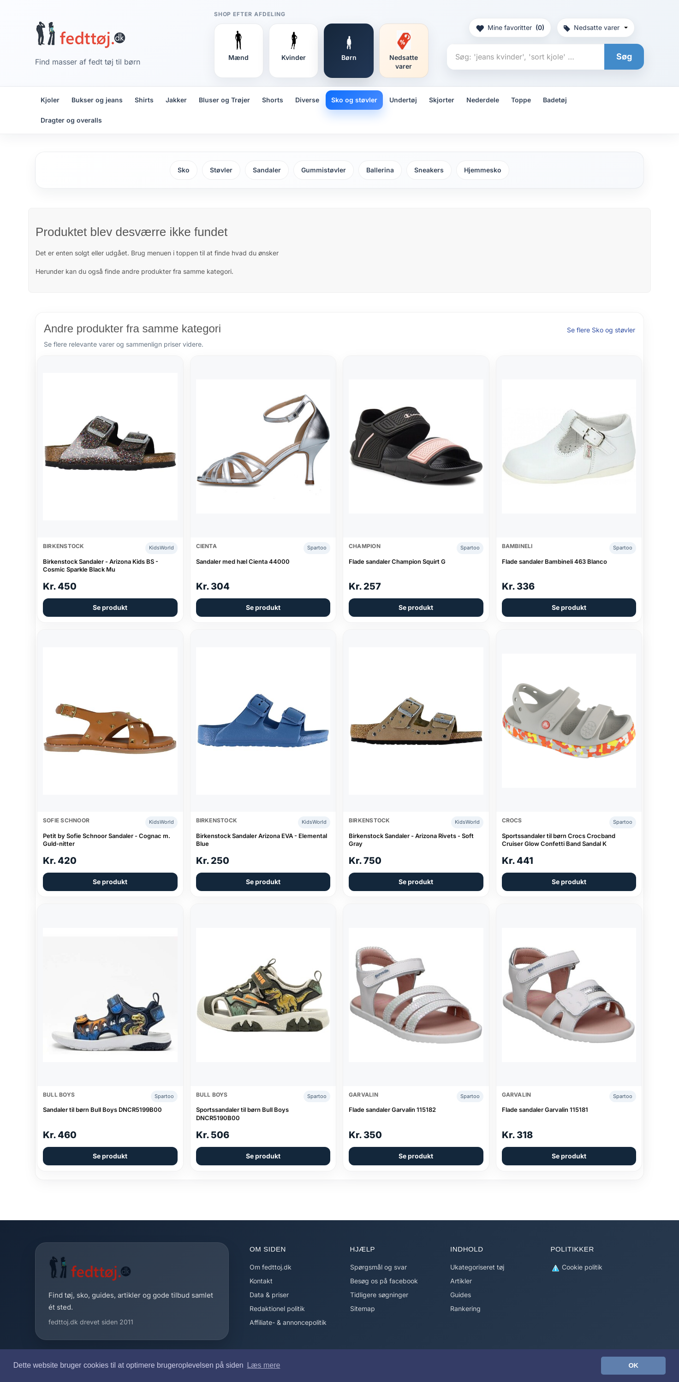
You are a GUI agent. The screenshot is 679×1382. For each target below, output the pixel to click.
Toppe (521, 100)
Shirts (144, 100)
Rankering (465, 1308)
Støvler (221, 170)
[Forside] (80, 34)
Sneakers (429, 170)
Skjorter (441, 100)
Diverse (307, 100)
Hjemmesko (482, 170)
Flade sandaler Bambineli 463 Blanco (554, 561)
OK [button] (633, 1365)
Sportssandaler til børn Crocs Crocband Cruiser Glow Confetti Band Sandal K (558, 840)
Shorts (272, 100)
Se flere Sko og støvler (601, 330)
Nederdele (482, 100)
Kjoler (50, 100)
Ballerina (380, 170)
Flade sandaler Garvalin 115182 (392, 1109)
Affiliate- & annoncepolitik (288, 1322)
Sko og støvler (354, 100)
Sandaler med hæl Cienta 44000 (243, 561)
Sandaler (267, 170)
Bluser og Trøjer (224, 100)
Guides (460, 1295)
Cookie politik (576, 1267)
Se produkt (110, 607)
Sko (184, 170)
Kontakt (261, 1281)
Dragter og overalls (71, 120)
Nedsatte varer (596, 27)
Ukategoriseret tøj (477, 1267)
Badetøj (555, 100)
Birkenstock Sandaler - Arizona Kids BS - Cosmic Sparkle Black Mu (100, 565)
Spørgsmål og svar (378, 1267)
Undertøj (403, 100)
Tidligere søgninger (379, 1295)
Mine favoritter (510, 27)
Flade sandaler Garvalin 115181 (545, 1109)
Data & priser (269, 1295)
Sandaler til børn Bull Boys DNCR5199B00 (102, 1109)
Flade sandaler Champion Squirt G (397, 561)
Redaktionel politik (277, 1308)
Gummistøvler (323, 170)
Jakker (176, 100)
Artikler (461, 1281)
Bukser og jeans (97, 100)
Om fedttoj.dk (271, 1267)
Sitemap (362, 1308)
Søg (624, 56)
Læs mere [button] (263, 1365)
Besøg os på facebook (384, 1281)
